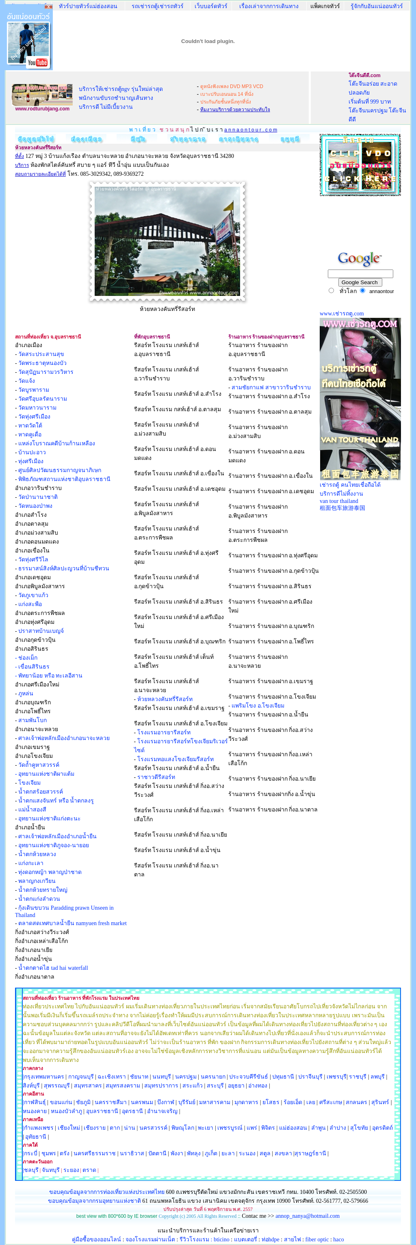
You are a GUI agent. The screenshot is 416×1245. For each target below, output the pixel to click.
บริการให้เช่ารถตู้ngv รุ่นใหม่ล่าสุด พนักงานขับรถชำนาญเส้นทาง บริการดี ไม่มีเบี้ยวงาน (121, 98)
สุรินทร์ (380, 1102)
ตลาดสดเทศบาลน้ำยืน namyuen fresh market (72, 923)
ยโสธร (271, 1102)
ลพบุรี (377, 1077)
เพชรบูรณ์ (230, 1128)
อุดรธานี (132, 1111)
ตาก (115, 1128)
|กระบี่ (30, 1153)
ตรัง (64, 1153)
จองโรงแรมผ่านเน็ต (150, 1239)
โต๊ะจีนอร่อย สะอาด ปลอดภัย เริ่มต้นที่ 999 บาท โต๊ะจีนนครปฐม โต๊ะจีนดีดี (378, 102)
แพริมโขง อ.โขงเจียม (258, 706)
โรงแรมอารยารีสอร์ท (164, 732)
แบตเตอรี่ (245, 1239)
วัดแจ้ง (26, 381)
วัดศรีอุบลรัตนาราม (42, 399)
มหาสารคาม (214, 1102)
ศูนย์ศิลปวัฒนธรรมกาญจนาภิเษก (59, 470)
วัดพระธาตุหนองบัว (42, 363)
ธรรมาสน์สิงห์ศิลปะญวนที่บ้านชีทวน (63, 568)
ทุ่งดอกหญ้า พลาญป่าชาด (50, 872)
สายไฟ (292, 1239)
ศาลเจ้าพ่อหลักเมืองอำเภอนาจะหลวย (64, 738)
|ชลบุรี (31, 1170)
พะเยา (205, 1128)
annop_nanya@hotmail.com (307, 1216)
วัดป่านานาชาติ (38, 497)
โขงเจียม (29, 783)
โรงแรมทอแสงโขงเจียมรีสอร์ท (175, 759)
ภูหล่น (25, 693)
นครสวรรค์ (153, 1128)
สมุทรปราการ (161, 1086)
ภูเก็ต (211, 1153)
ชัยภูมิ (83, 1102)
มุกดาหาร (246, 1102)
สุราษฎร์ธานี (310, 1153)
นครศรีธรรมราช (95, 1153)
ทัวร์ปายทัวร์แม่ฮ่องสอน (88, 6)
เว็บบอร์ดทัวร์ (211, 6)
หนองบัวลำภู (66, 1111)
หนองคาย (35, 1111)
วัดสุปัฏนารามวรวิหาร (46, 372)
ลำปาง (337, 1128)
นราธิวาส (132, 1153)
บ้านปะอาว (32, 452)
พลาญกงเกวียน (37, 881)
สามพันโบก (32, 720)
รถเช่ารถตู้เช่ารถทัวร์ (158, 6)
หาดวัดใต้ (30, 426)
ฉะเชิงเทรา (112, 1077)
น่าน (129, 1128)
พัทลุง (194, 1153)
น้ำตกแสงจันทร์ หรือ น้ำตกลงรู (56, 801)
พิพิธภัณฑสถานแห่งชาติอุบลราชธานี (64, 479)
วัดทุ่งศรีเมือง (34, 417)
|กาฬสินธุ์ (34, 1102)
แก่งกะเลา (30, 863)
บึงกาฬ (165, 1102)
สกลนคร (356, 1102)
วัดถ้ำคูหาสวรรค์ (38, 765)
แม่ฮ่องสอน (293, 1128)
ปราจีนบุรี (310, 1077)
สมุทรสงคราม (123, 1086)
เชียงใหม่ (68, 1128)
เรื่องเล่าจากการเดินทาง (269, 6)
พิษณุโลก (182, 1128)
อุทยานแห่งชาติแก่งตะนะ (49, 819)
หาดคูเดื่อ (29, 435)
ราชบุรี (357, 1077)
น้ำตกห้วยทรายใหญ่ (42, 890)
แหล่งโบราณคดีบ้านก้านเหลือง (56, 443)
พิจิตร (268, 1128)
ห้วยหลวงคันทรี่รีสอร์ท (165, 699)
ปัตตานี (157, 1153)
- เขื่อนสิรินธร (32, 667)
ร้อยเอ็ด (293, 1102)
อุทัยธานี (35, 1137)
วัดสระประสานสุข (41, 354)
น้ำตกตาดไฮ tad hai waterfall (53, 968)
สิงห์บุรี (31, 1086)
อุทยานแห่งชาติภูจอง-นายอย (53, 845)
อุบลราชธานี (102, 1111)
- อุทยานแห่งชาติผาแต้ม (44, 774)
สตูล (265, 1153)
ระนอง (247, 1153)
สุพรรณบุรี (57, 1086)
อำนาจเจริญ (162, 1111)
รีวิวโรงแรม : (197, 1239)
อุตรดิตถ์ (382, 1128)
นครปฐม (186, 1077)
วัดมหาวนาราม (37, 408)
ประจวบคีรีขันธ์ (248, 1077)
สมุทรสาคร (88, 1086)
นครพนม (142, 1102)
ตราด (89, 1170)
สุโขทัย (359, 1128)
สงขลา (283, 1153)
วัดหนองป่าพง (35, 506)
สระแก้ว (192, 1086)
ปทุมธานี (283, 1077)
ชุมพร (48, 1153)
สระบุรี (215, 1086)
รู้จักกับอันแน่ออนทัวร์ (377, 6)
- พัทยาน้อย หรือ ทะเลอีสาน (48, 676)
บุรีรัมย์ (186, 1102)
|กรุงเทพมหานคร (43, 1077)
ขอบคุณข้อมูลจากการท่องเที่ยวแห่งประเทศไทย (107, 1192)
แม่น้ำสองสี (32, 810)
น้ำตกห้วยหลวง (37, 854)
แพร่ (252, 1128)
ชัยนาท (139, 1077)
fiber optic (317, 1239)
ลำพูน (318, 1128)
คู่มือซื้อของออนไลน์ (96, 1239)
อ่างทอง (257, 1086)
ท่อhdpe (271, 1239)
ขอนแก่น (62, 1102)
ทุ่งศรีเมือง (30, 461)
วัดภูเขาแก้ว (33, 595)
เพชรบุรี (337, 1077)
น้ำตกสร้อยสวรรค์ (40, 792)
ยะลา (228, 1153)
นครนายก (213, 1077)
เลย (310, 1102)
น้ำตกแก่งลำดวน (39, 899)
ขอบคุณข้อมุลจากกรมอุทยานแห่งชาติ (94, 1201)
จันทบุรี (51, 1170)
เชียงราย (95, 1128)
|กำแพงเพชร (38, 1128)
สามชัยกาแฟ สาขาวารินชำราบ (271, 387)
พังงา (177, 1153)
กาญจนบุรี (81, 1077)
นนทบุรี (161, 1077)
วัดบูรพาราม (33, 390)
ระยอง (71, 1170)
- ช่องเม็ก (26, 658)
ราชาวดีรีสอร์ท (156, 777)
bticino (222, 1239)
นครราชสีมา (111, 1102)
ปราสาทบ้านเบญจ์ (41, 631)
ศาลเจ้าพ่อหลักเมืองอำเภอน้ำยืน (57, 836)
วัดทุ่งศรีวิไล (33, 560)
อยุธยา (236, 1086)
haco (338, 1239)
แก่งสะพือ (30, 604)
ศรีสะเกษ (330, 1102)
